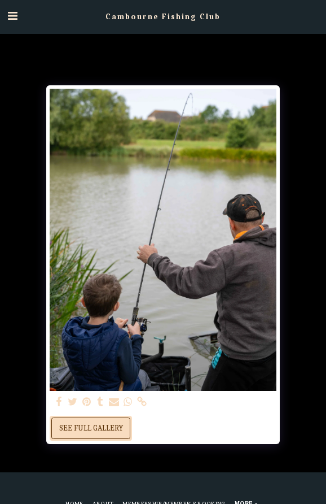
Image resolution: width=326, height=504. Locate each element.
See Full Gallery (91, 428)
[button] (12, 16)
